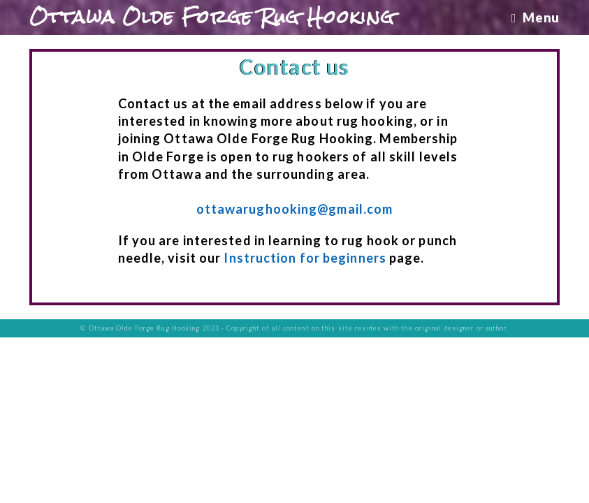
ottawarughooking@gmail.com (294, 209)
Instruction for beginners (305, 257)
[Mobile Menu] (535, 17)
